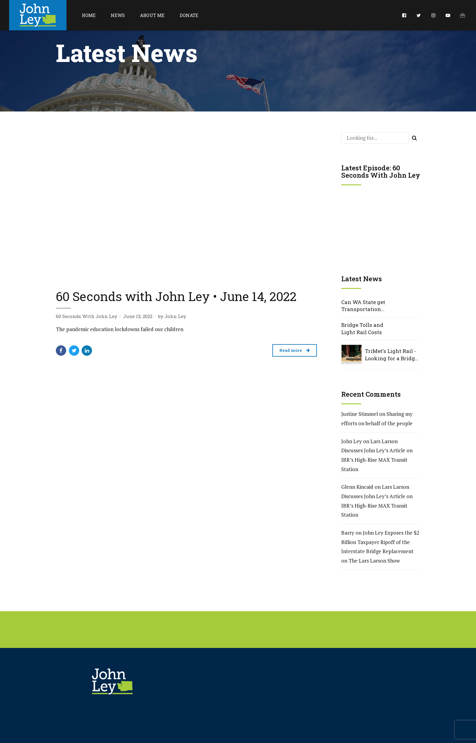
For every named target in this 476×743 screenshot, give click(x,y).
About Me (152, 15)
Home (89, 15)
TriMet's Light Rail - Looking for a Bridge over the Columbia (391, 355)
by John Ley (172, 316)
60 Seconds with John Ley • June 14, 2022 (176, 296)
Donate (189, 15)
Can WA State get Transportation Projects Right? (363, 306)
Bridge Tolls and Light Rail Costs (362, 328)
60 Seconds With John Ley (86, 316)
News (118, 15)
